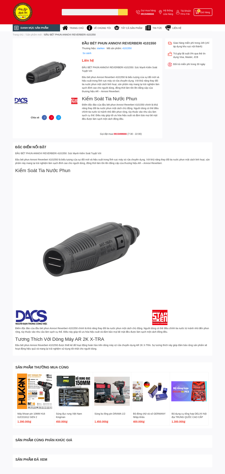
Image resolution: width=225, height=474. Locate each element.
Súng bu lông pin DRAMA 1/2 (110, 413)
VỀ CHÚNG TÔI (102, 28)
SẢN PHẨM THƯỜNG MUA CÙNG (42, 367)
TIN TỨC (157, 28)
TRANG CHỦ (77, 28)
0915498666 (147, 13)
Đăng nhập (185, 14)
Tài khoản (186, 10)
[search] (123, 12)
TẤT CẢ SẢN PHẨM (131, 28)
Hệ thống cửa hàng (168, 12)
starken (101, 48)
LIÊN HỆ (176, 28)
